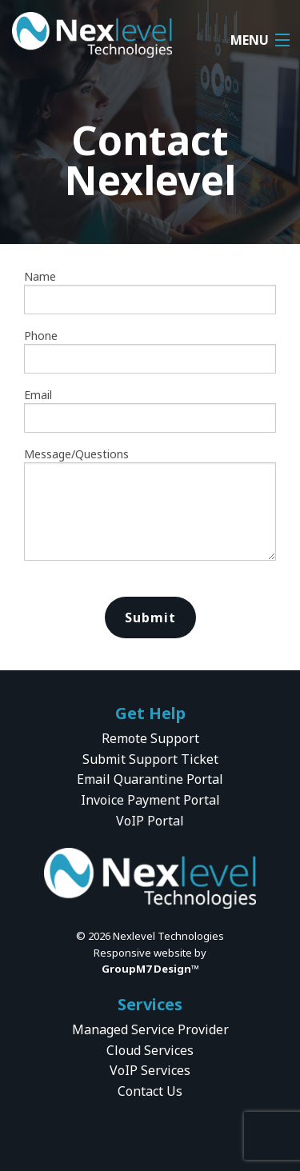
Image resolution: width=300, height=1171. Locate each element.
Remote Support (150, 738)
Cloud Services (150, 1050)
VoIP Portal (150, 820)
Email (150, 410)
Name (150, 291)
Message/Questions (150, 503)
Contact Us (150, 1091)
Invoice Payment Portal (150, 800)
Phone (150, 351)
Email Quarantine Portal (150, 779)
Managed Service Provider (150, 1029)
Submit (150, 617)
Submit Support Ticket (150, 759)
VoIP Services (150, 1070)
